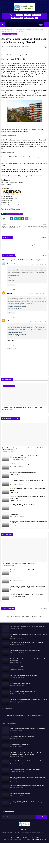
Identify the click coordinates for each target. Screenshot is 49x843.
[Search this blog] (19, 817)
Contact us (25, 837)
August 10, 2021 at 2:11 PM (37, 293)
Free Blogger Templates (39, 839)
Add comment (11, 349)
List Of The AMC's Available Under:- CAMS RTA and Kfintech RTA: (19, 563)
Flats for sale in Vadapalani (15, 305)
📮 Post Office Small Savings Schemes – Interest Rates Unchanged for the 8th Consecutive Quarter (23, 448)
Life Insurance (36, 15)
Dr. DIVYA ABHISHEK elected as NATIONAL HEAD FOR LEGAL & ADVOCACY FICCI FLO (27, 481)
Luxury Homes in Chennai (15, 308)
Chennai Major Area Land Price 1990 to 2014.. (22, 570)
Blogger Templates (15, 839)
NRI (37, 17)
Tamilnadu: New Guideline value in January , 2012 (23, 675)
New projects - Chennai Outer (15, 29)
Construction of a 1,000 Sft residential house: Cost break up (26, 594)
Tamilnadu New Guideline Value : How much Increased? (25, 667)
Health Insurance (29, 17)
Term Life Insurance (17, 17)
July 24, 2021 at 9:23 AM (38, 264)
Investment (27, 15)
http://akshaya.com (14, 209)
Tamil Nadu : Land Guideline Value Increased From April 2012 (27, 626)
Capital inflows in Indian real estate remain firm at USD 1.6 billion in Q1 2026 (28, 522)
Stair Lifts (10, 277)
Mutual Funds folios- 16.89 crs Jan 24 (20, 578)
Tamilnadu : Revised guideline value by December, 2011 (25, 650)
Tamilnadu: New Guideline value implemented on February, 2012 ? (28, 699)
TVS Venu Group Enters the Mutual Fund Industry (23, 472)
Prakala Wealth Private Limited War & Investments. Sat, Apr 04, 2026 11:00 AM (27, 497)
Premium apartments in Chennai (17, 306)
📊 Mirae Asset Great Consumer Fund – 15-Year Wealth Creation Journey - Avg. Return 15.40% (27, 456)
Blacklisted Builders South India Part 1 (20, 683)
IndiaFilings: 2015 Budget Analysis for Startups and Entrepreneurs (28, 505)
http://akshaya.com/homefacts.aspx (30, 176)
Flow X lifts (11, 279)
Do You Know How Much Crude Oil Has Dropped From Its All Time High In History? (28, 513)
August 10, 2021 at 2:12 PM (37, 321)
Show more (43, 237)
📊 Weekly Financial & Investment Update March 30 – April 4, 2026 (22, 407)
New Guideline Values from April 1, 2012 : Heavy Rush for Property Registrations (28, 635)
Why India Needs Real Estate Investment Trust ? (23, 691)
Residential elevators (13, 275)
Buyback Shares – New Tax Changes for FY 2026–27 (24, 464)
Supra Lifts (11, 280)
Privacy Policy (35, 837)
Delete (12, 285)
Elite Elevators (12, 264)
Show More (44, 608)
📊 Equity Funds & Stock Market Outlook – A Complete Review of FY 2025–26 (28, 489)
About (18, 837)
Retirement (19, 15)
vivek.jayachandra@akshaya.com (16, 205)
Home (3, 29)
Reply (9, 285)
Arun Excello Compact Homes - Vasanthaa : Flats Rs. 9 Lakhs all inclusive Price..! (27, 659)
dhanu (9, 293)
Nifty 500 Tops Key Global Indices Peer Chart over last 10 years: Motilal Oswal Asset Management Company (27, 587)
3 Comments (43, 255)
